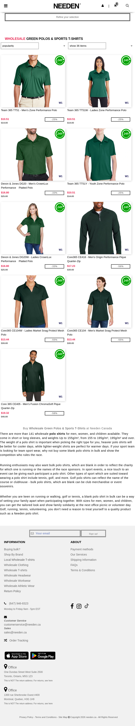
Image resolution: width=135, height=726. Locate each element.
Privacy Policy (26, 717)
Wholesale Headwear (17, 575)
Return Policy (12, 591)
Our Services (79, 554)
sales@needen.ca (15, 632)
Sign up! (93, 534)
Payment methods (82, 549)
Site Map (62, 717)
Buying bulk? (12, 549)
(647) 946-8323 (18, 603)
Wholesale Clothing (16, 565)
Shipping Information (83, 559)
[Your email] (55, 533)
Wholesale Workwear (17, 580)
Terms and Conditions (45, 717)
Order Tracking (18, 640)
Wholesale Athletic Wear (19, 586)
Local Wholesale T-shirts (19, 559)
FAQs (74, 565)
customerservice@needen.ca (22, 624)
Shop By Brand (13, 554)
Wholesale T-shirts (15, 570)
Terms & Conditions (83, 570)
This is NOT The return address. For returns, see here (28, 681)
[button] (103, 5)
